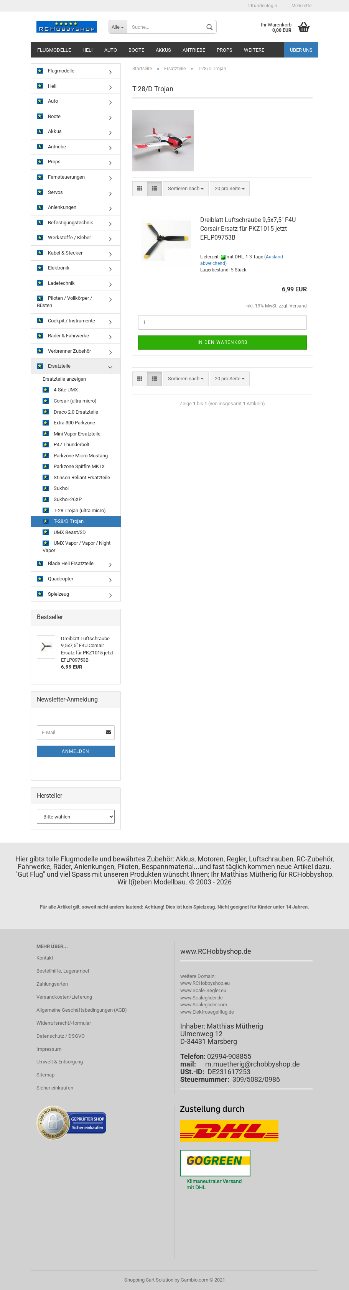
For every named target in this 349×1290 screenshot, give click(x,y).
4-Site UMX (60, 390)
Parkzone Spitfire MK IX (74, 466)
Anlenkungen (56, 207)
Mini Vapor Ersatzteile (71, 434)
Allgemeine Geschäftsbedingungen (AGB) (81, 1010)
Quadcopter (55, 579)
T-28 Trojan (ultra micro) (74, 511)
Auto (110, 50)
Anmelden (75, 751)
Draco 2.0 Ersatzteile (70, 412)
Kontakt (44, 958)
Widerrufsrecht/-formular (63, 1023)
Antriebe (194, 50)
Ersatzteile (54, 366)
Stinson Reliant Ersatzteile (76, 478)
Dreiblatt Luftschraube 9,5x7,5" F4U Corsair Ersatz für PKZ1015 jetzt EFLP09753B (248, 228)
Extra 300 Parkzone (69, 423)
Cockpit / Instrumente (66, 321)
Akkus (163, 50)
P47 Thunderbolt (66, 445)
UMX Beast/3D (64, 532)
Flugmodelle (54, 50)
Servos (50, 192)
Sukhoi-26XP (62, 499)
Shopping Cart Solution (148, 1280)
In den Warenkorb (222, 342)
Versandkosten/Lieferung (64, 997)
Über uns (301, 50)
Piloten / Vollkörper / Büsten (64, 301)
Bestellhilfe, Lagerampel (62, 971)
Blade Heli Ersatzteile (65, 563)
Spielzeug (53, 594)
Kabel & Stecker (59, 253)
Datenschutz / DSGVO (60, 1036)
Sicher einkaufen (54, 1088)
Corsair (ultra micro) (70, 401)
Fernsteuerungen (61, 177)
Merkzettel (301, 5)
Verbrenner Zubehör (64, 351)
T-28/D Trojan (63, 521)
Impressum (48, 1049)
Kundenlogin (262, 5)
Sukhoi (56, 488)
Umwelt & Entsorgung (59, 1062)
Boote (136, 50)
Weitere (254, 50)
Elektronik (53, 268)
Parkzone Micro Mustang (75, 456)
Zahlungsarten (52, 984)
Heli (87, 50)
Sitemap (45, 1075)
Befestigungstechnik (65, 223)
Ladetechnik (56, 283)
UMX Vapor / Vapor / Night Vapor (76, 546)
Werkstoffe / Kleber (64, 238)
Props (224, 50)
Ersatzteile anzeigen (64, 379)
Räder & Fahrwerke (63, 336)
